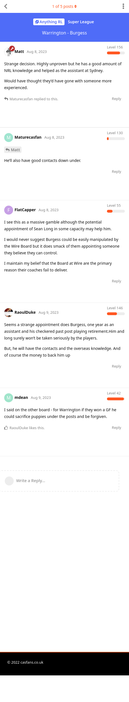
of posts (64, 6)
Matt (15, 280)
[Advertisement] (64, 192)
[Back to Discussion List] (5, 6)
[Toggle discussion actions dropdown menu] (123, 6)
